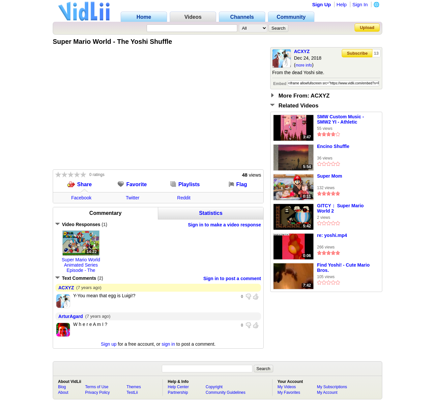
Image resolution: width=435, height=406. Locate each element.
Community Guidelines (226, 392)
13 (376, 53)
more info (304, 65)
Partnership (178, 392)
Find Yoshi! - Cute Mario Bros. (343, 267)
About (63, 392)
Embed (279, 83)
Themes (134, 387)
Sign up (108, 344)
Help (341, 4)
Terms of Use (96, 387)
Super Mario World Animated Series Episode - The (81, 265)
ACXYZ (301, 51)
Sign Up (321, 4)
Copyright (214, 387)
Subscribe (357, 53)
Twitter (132, 197)
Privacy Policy (97, 392)
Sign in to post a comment (232, 278)
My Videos (286, 387)
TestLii (132, 392)
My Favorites (288, 392)
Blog (62, 387)
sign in (168, 344)
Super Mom (329, 176)
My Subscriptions (332, 387)
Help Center (178, 387)
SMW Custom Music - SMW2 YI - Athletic (340, 119)
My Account (327, 392)
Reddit (183, 197)
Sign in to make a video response (224, 224)
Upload (367, 27)
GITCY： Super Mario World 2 (340, 208)
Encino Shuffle (333, 146)
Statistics (210, 213)
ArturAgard (70, 316)
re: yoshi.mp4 (332, 235)
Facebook (81, 197)
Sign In (360, 4)
